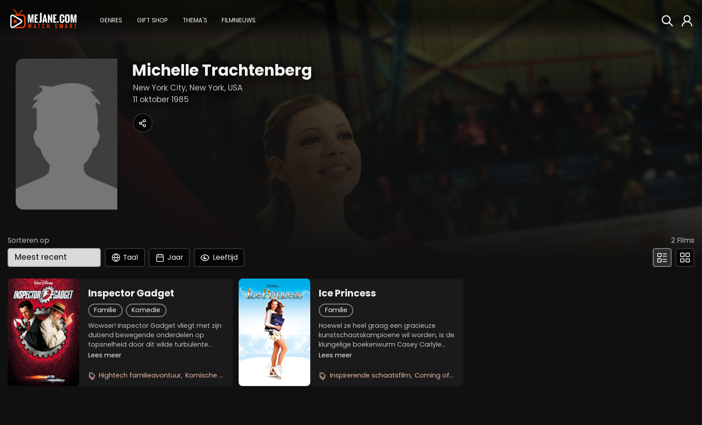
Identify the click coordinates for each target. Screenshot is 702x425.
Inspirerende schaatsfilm (370, 375)
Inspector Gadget (131, 293)
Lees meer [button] (104, 355)
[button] (111, 19)
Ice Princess (347, 293)
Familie (105, 309)
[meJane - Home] (43, 19)
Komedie (146, 309)
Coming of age (439, 375)
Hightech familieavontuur (140, 375)
